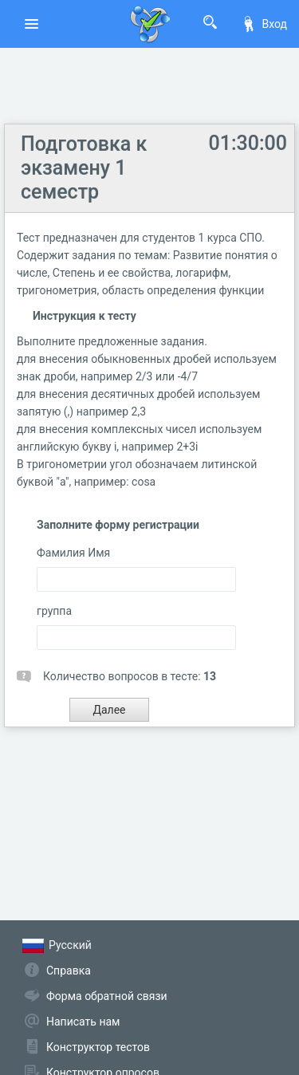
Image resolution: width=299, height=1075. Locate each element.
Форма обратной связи (106, 996)
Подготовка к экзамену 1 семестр (84, 167)
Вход (264, 24)
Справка (68, 970)
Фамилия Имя (73, 552)
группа (54, 610)
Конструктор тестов (98, 1047)
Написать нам (83, 1021)
